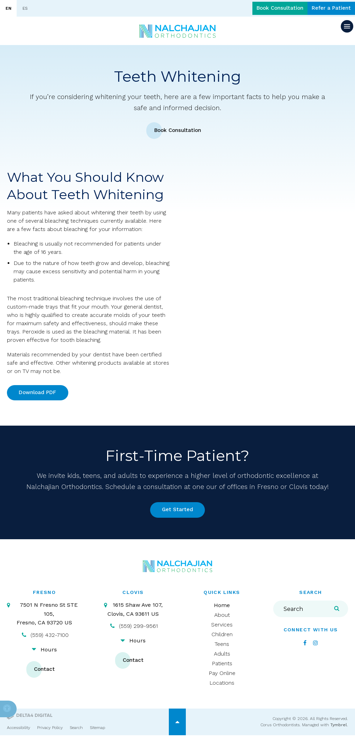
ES (25, 8)
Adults (222, 656)
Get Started (178, 512)
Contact (44, 672)
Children (222, 637)
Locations (221, 686)
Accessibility (18, 730)
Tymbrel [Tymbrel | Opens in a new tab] (338, 728)
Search (76, 730)
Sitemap (97, 730)
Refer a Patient (328, 8)
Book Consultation (271, 8)
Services (222, 627)
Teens (222, 647)
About (222, 618)
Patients (222, 666)
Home (222, 608)
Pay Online (222, 676)
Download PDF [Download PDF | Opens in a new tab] (39, 393)
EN (8, 8)
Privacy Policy (50, 730)
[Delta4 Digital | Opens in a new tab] (29, 718)
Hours (49, 652)
